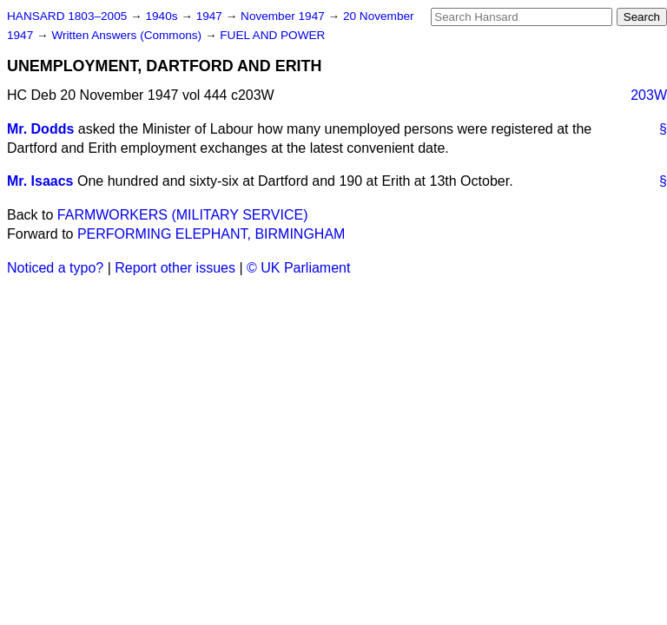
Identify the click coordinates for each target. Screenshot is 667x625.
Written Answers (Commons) (128, 35)
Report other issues (175, 267)
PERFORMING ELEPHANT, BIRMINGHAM (211, 234)
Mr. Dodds (40, 129)
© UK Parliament (298, 267)
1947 (211, 16)
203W (649, 95)
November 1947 (284, 16)
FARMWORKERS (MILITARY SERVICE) (182, 214)
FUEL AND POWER (272, 35)
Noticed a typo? (55, 267)
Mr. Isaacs (40, 181)
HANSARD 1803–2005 (67, 16)
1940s (163, 16)
